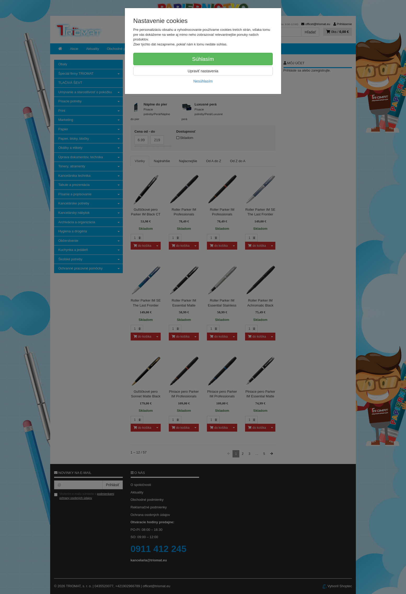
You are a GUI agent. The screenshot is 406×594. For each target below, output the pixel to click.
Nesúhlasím (203, 81)
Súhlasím (203, 59)
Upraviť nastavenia (203, 71)
